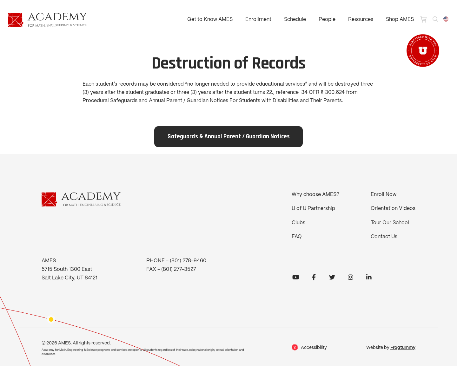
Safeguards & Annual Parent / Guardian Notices (228, 137)
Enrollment (258, 19)
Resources (360, 19)
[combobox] (446, 19)
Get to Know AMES (210, 19)
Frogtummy (402, 347)
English (446, 19)
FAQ (297, 236)
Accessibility (314, 347)
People (327, 19)
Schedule (295, 19)
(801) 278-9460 (188, 260)
